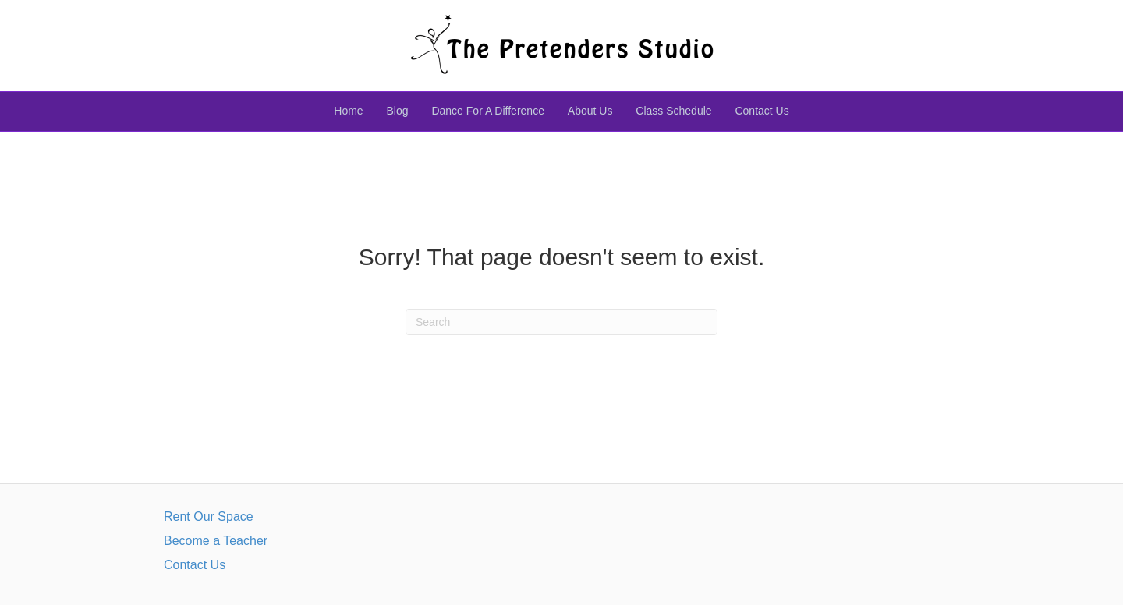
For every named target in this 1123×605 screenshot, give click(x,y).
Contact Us (761, 110)
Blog (398, 110)
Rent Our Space (208, 516)
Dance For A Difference (487, 110)
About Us (590, 110)
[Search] (561, 322)
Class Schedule (673, 110)
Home (348, 110)
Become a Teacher (215, 540)
